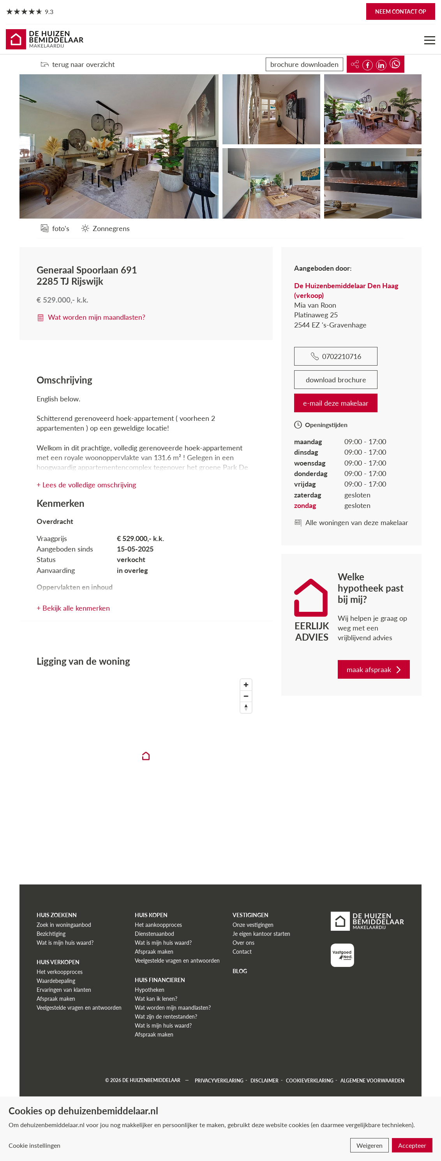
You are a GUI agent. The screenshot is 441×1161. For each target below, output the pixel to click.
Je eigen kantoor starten (261, 933)
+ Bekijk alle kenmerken (73, 608)
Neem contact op (400, 11)
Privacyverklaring (219, 1080)
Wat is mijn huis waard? (65, 942)
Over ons (243, 942)
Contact (242, 951)
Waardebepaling (56, 980)
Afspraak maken (56, 998)
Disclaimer (264, 1080)
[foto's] (55, 228)
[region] (146, 762)
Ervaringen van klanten (64, 989)
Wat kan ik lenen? (156, 998)
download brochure (336, 379)
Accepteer (412, 1145)
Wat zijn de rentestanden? (166, 1016)
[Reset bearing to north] (246, 707)
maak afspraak (374, 669)
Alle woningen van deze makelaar (351, 522)
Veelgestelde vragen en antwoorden (79, 1007)
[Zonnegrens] (105, 228)
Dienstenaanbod (154, 933)
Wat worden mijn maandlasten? (91, 317)
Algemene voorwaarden (372, 1080)
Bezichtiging (51, 933)
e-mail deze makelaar (336, 403)
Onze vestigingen (253, 924)
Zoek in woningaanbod (64, 924)
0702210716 (336, 356)
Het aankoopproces (158, 924)
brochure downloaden (304, 64)
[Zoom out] (246, 696)
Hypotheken (149, 989)
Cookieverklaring (309, 1080)
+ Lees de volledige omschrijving (86, 484)
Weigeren (369, 1145)
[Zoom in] (246, 684)
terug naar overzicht (78, 64)
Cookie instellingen (34, 1145)
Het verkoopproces (60, 971)
